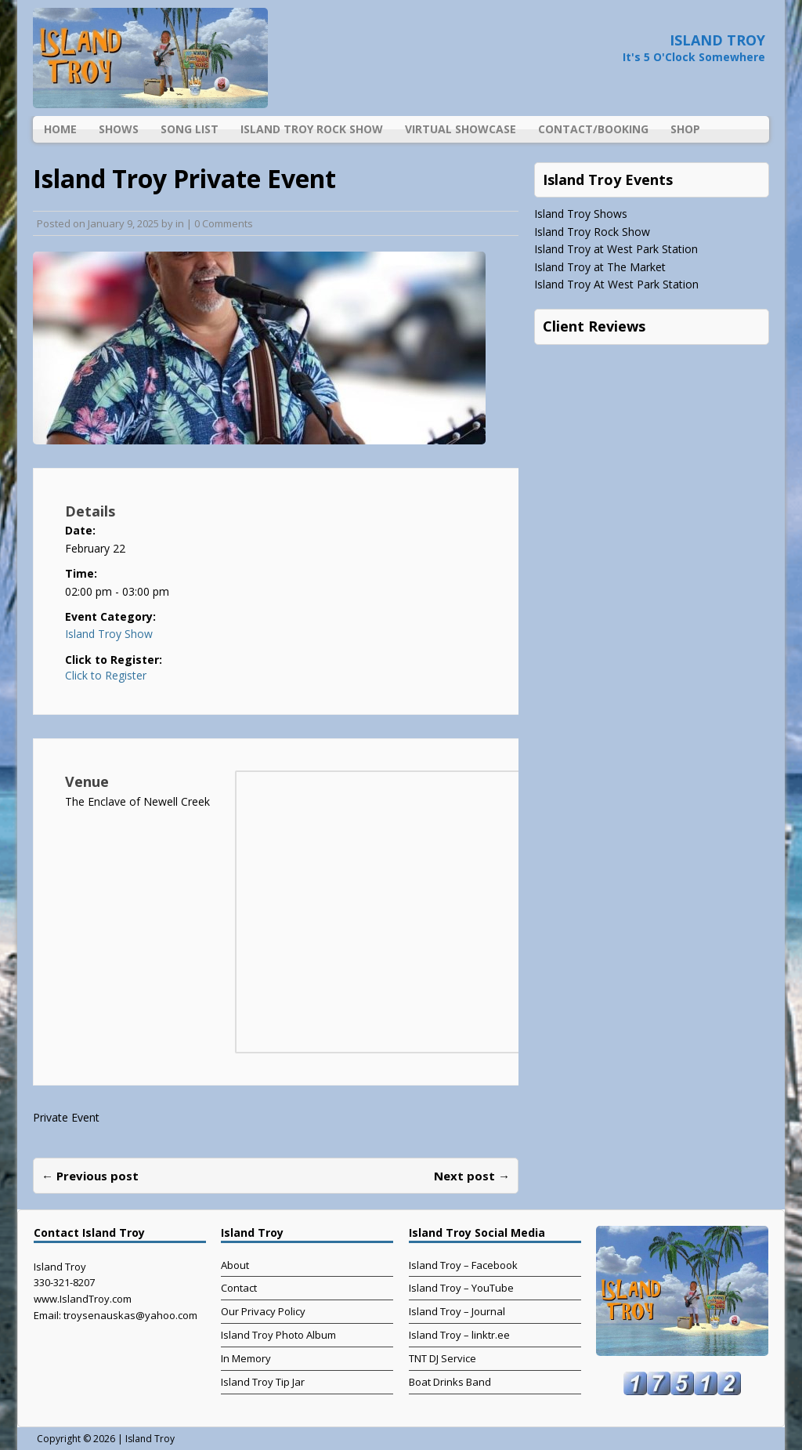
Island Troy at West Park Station (616, 248)
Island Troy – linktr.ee (459, 1335)
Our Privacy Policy (263, 1311)
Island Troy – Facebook (463, 1265)
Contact (239, 1288)
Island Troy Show (109, 633)
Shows (119, 128)
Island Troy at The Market (600, 266)
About (235, 1265)
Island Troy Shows (580, 213)
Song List (190, 128)
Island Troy (150, 1438)
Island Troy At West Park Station (616, 284)
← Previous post (90, 1176)
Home (60, 128)
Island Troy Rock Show (311, 128)
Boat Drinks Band (450, 1382)
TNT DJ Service (442, 1358)
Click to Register (105, 676)
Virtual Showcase (460, 128)
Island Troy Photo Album (278, 1335)
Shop (685, 128)
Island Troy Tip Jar (263, 1382)
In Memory (246, 1358)
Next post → (472, 1176)
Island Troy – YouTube (461, 1288)
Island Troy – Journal (457, 1311)
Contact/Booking (593, 128)
